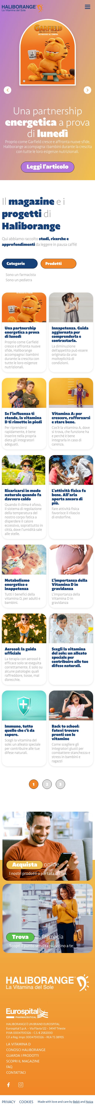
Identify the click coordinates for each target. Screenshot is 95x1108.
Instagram (20, 1084)
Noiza (89, 1102)
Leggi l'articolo (47, 166)
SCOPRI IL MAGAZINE (23, 1061)
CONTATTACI (16, 1072)
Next (87, 90)
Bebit (76, 1102)
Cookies (26, 1102)
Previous (7, 90)
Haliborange (22, 8)
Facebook (8, 1084)
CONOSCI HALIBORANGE (26, 1050)
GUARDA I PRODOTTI (22, 1055)
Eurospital (27, 1012)
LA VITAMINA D (18, 1044)
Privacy (8, 1102)
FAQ (9, 1067)
